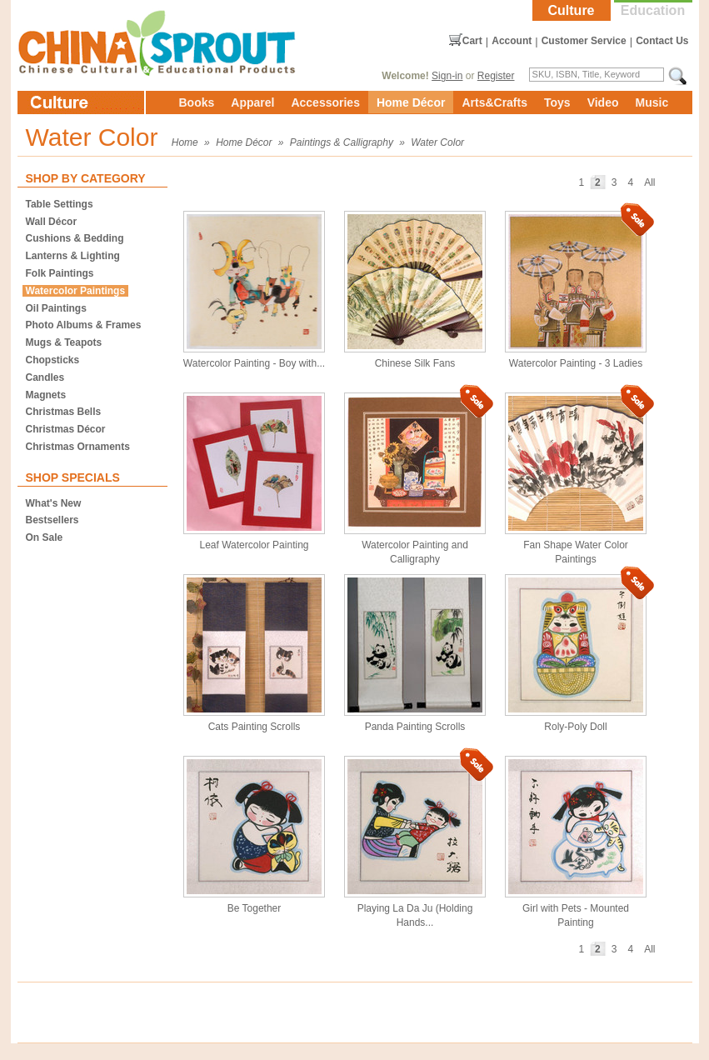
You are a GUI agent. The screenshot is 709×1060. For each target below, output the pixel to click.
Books (197, 102)
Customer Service (584, 41)
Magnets (46, 395)
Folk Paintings (60, 273)
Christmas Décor (66, 429)
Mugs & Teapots (64, 342)
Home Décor (411, 102)
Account (512, 41)
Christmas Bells (64, 412)
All (649, 182)
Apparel (252, 102)
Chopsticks (53, 360)
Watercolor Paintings (76, 291)
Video (603, 102)
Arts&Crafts (494, 102)
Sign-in (447, 76)
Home (185, 142)
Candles (45, 377)
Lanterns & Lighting (73, 256)
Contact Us (662, 41)
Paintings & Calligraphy (341, 142)
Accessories (325, 102)
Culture (571, 10)
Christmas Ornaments (78, 446)
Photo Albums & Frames (84, 325)
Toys (557, 102)
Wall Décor (51, 222)
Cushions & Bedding (75, 238)
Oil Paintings (56, 308)
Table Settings (59, 204)
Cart (472, 41)
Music (652, 102)
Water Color (437, 142)
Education (653, 10)
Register (496, 76)
